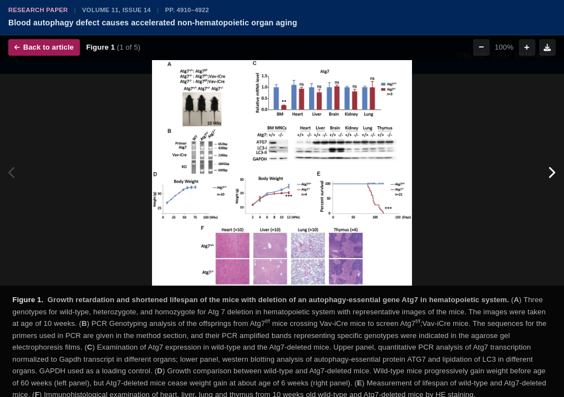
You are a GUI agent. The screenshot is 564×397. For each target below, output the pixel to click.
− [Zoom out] (481, 47)
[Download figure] (547, 47)
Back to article (44, 47)
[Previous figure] (12, 173)
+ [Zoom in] (527, 47)
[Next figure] (551, 173)
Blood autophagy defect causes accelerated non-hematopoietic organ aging (152, 22)
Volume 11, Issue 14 (116, 10)
